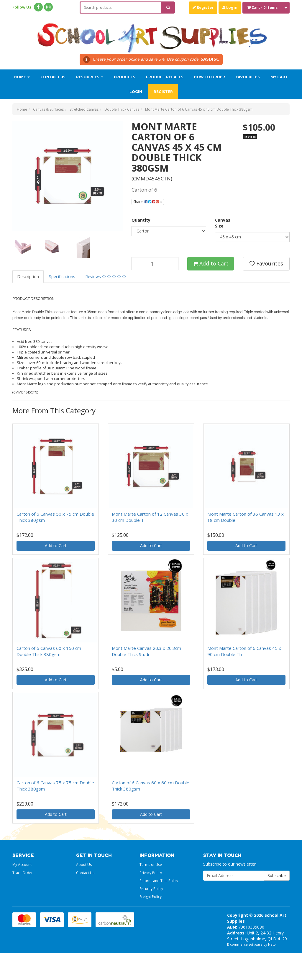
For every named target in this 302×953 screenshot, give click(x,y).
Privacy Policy (150, 872)
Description (28, 276)
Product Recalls (164, 77)
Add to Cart (211, 263)
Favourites (248, 77)
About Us (84, 864)
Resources (89, 77)
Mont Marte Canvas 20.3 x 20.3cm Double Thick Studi (146, 651)
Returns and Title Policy (158, 880)
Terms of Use (150, 864)
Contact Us (52, 77)
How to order (209, 77)
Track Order (22, 872)
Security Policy (151, 888)
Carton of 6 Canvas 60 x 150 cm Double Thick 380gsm (49, 651)
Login (229, 7)
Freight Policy (150, 896)
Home (22, 77)
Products (124, 77)
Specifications (62, 276)
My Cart (279, 77)
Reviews (105, 276)
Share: (147, 201)
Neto (272, 944)
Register (203, 7)
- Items (262, 7)
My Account (22, 864)
